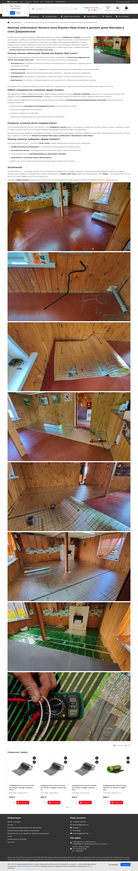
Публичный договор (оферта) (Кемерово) (23, 830)
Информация (14, 818)
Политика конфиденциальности (27, 868)
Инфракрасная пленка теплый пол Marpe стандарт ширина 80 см (53, 788)
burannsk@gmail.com (80, 833)
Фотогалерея (122, 17)
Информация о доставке (17, 839)
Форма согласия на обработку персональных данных (28, 833)
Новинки (107, 17)
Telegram (75, 827)
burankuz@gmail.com (80, 825)
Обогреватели (35, 17)
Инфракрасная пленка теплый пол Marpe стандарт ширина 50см (84, 788)
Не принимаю (113, 864)
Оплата (35, 1)
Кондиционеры (16, 17)
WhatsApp (76, 830)
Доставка (28, 1)
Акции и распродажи (70, 17)
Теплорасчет (49, 1)
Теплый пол (51, 17)
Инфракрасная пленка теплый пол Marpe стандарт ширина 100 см (21, 788)
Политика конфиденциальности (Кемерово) (25, 827)
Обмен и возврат (14, 822)
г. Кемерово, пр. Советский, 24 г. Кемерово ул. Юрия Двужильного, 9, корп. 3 (89, 843)
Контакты (11, 842)
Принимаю (125, 864)
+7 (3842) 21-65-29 (90, 8)
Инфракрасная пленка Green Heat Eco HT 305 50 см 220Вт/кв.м (115, 788)
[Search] (56, 9)
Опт (41, 1)
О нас (21, 1)
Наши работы (90, 17)
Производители (60, 1)
